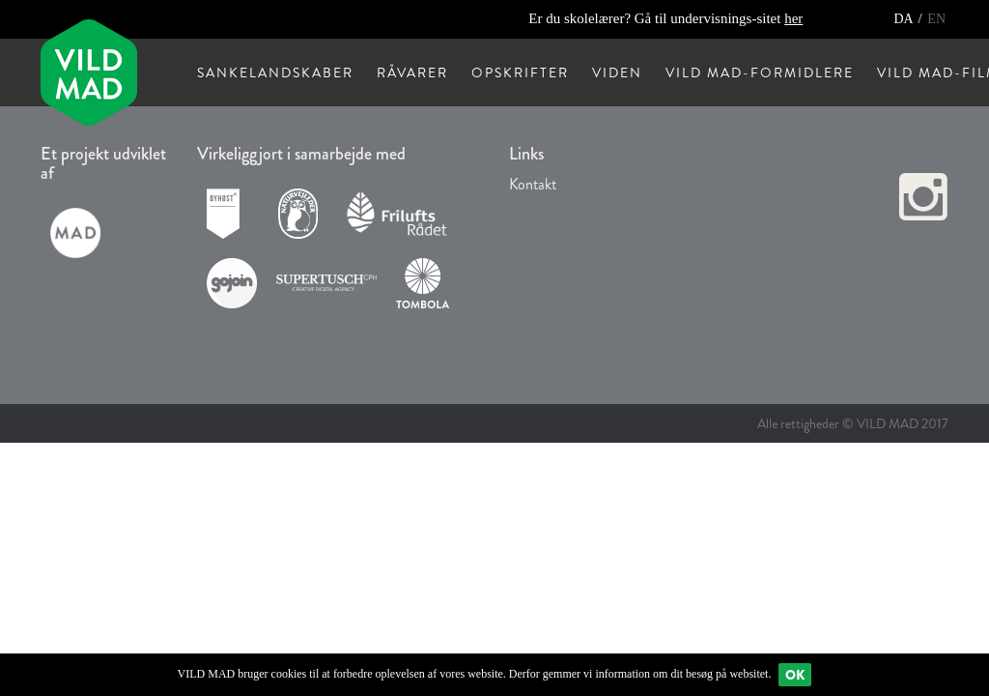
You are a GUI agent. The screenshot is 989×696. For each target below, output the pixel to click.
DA (904, 19)
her (793, 18)
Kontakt (532, 184)
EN (936, 19)
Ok (795, 674)
